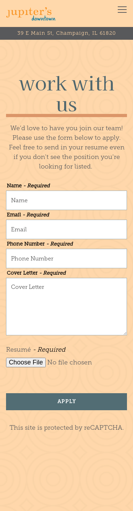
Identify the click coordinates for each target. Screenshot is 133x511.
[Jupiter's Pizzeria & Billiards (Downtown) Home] (31, 13)
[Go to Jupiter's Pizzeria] (66, 33)
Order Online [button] (66, 481)
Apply (66, 401)
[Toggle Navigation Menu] (122, 9)
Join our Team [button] (66, 501)
